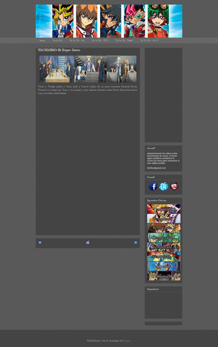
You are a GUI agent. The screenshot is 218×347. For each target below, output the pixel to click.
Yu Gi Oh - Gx (76, 40)
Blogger (127, 341)
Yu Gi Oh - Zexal (124, 40)
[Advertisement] (87, 211)
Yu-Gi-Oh (57, 40)
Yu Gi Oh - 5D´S (99, 40)
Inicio (42, 40)
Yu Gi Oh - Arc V (149, 40)
